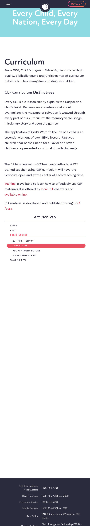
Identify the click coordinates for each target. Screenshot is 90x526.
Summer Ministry (23, 241)
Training (10, 184)
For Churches (18, 235)
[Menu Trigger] (8, 4)
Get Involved (45, 217)
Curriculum (20, 245)
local (47, 189)
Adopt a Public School (26, 251)
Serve (13, 225)
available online (15, 195)
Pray (13, 230)
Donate (76, 4)
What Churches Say (25, 255)
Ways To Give (18, 260)
